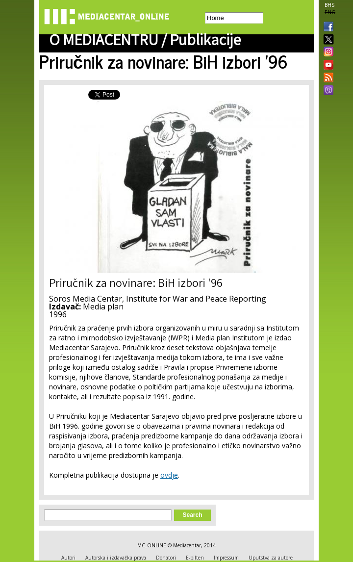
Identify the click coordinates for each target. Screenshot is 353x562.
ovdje (169, 475)
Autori (68, 557)
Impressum (226, 557)
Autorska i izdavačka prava (115, 557)
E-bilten (195, 557)
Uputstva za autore (271, 557)
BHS (329, 4)
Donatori (166, 557)
